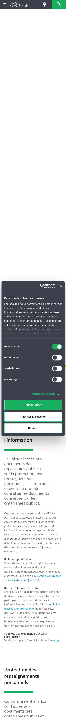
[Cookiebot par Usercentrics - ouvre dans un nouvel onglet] (41, 286)
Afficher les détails (43, 393)
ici (55, 640)
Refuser (33, 428)
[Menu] (4, 4)
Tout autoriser (33, 404)
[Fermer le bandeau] (60, 286)
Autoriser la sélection (33, 416)
